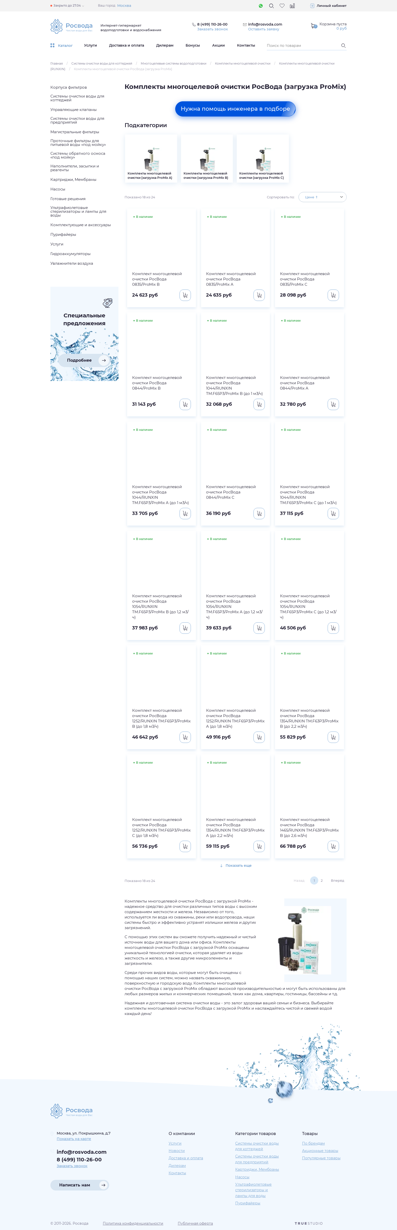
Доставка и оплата (126, 45)
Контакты (246, 45)
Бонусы (193, 45)
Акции (218, 45)
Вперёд (337, 880)
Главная (56, 63)
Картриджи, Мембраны (257, 1169)
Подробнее (79, 360)
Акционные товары (320, 1150)
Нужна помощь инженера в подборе (235, 108)
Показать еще (236, 865)
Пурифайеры (247, 1203)
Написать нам (74, 1185)
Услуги (90, 45)
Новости (177, 1150)
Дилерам (164, 45)
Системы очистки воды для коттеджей (101, 63)
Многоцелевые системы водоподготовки (173, 63)
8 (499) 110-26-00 (79, 1160)
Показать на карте (74, 1139)
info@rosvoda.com (265, 24)
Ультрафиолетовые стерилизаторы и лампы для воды (253, 1190)
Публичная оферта (195, 1223)
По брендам (313, 1143)
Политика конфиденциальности (133, 1223)
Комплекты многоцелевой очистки (242, 63)
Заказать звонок (212, 29)
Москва (124, 6)
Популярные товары (321, 1158)
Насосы (242, 1177)
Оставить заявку (263, 29)
